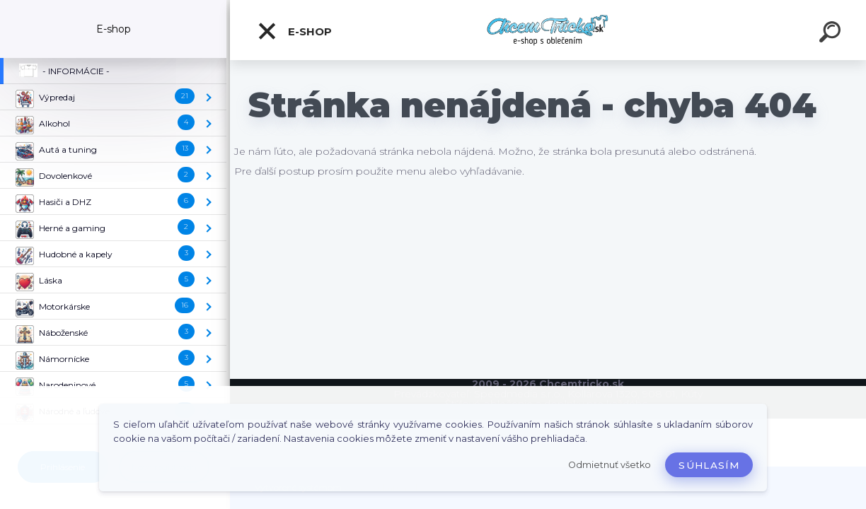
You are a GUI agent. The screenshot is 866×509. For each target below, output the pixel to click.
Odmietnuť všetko (609, 465)
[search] (832, 34)
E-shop (294, 31)
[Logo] (547, 30)
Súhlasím (709, 465)
